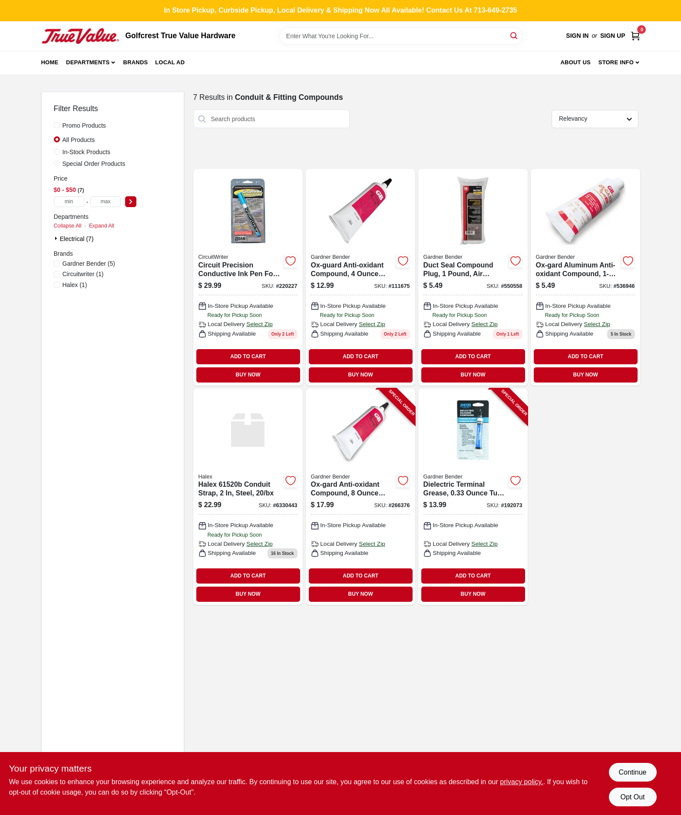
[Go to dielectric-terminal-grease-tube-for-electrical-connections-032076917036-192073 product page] (473, 497)
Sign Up (612, 35)
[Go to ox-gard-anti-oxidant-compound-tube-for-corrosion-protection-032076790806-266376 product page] (360, 497)
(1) (83, 274)
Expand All (101, 226)
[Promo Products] (57, 125)
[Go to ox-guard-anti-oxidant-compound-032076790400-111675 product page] (360, 277)
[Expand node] (57, 238)
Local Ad (170, 62)
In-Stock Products (87, 152)
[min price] (69, 201)
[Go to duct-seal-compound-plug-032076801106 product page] (473, 277)
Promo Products (84, 125)
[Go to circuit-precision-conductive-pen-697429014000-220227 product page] (248, 277)
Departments (87, 62)
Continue (632, 772)
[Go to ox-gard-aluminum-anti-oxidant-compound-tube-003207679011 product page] (585, 277)
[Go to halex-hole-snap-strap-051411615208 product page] (248, 497)
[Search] (514, 35)
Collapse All (68, 226)
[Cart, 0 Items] (635, 35)
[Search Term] (400, 36)
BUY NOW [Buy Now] (248, 375)
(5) (89, 263)
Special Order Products (94, 164)
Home (50, 62)
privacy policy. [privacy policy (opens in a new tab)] (521, 781)
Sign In (577, 35)
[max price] (105, 201)
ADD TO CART (248, 356)
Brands (135, 62)
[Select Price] (130, 201)
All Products (79, 140)
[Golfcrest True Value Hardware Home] (80, 36)
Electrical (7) (77, 238)
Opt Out (632, 797)
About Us (575, 62)
